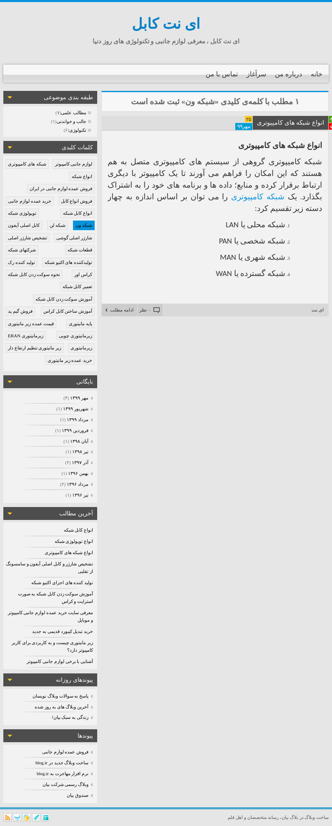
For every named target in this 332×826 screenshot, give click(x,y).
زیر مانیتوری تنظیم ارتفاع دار (34, 347)
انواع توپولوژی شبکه (74, 541)
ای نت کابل (166, 24)
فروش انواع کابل (77, 200)
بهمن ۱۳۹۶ (78, 473)
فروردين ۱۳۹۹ (75, 430)
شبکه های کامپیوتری (27, 163)
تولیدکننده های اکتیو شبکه (68, 262)
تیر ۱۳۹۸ (80, 451)
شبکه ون (83, 225)
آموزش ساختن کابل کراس (67, 311)
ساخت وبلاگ (316, 817)
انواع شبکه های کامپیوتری (69, 552)
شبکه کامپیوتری (257, 196)
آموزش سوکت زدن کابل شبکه (63, 298)
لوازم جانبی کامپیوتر (74, 163)
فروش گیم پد (20, 311)
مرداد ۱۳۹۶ (77, 484)
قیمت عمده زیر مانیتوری (31, 323)
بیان (285, 817)
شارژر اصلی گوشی (74, 237)
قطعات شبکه (80, 249)
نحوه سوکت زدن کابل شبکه (34, 274)
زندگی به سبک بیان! (70, 717)
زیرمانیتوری (81, 347)
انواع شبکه (82, 176)
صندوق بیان (77, 795)
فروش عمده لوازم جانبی (65, 751)
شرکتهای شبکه (22, 249)
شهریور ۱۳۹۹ (75, 408)
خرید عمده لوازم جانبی (29, 200)
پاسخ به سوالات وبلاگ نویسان (60, 695)
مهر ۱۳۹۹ (79, 397)
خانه (316, 74)
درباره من (288, 74)
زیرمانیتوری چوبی (75, 335)
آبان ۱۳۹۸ (79, 441)
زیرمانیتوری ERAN (25, 335)
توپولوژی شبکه (22, 213)
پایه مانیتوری (80, 323)
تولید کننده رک (21, 262)
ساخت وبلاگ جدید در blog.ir (61, 762)
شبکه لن (57, 225)
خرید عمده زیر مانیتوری (70, 360)
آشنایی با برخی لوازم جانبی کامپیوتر (60, 661)
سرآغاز (256, 74)
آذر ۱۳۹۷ (80, 462)
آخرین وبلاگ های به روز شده (61, 706)
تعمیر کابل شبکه (78, 286)
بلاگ (294, 817)
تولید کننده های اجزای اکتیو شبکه (62, 582)
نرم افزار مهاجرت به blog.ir (62, 773)
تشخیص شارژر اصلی (27, 237)
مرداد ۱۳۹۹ (77, 419)
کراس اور (83, 274)
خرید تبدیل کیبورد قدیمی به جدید (62, 631)
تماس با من (222, 74)
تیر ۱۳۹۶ (80, 494)
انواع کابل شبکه (78, 213)
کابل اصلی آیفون (24, 225)
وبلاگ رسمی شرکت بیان (65, 784)
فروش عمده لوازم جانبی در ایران (61, 188)
